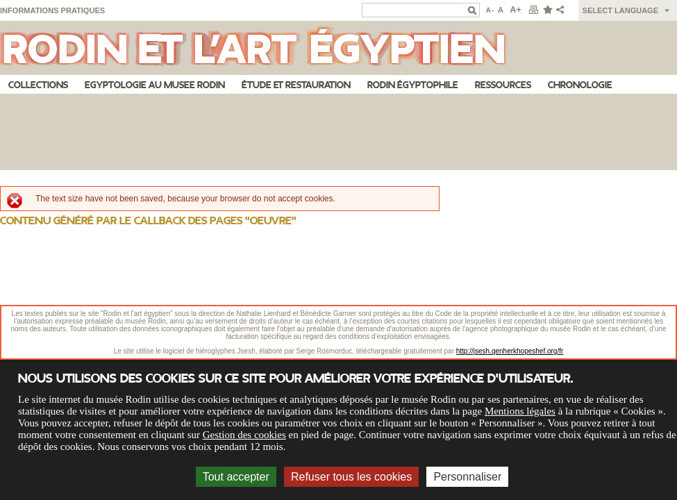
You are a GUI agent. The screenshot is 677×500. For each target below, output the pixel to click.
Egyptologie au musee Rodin (155, 85)
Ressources (503, 85)
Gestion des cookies (244, 434)
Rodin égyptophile (412, 85)
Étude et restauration (296, 85)
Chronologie (580, 85)
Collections (38, 85)
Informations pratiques (52, 10)
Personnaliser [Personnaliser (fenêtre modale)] (467, 477)
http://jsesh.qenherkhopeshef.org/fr (510, 351)
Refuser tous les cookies (351, 477)
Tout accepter (236, 477)
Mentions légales (520, 411)
